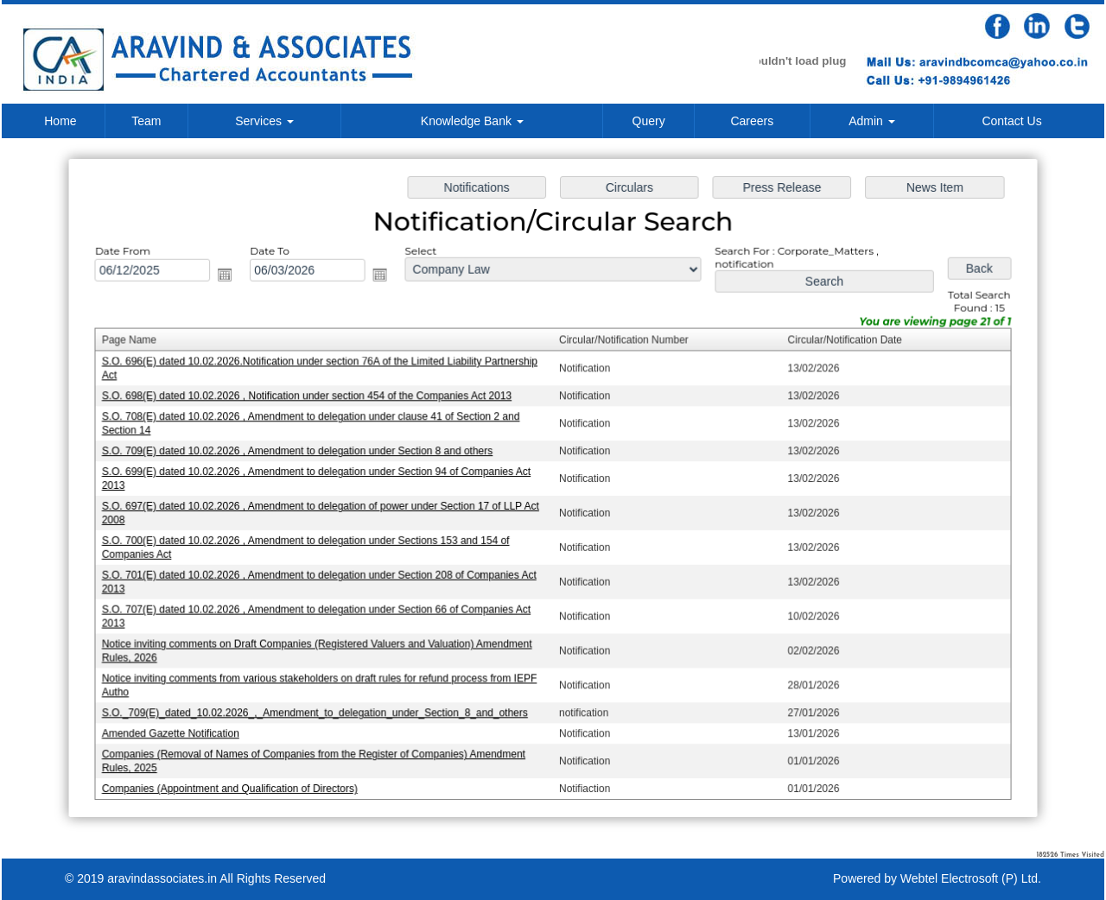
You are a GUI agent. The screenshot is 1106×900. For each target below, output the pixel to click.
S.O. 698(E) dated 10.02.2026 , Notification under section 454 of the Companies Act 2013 (311, 398)
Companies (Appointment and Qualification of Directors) (235, 783)
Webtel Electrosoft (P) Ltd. (970, 878)
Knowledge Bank (472, 121)
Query (648, 121)
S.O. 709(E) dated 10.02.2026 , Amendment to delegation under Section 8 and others (301, 452)
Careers (751, 121)
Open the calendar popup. (230, 278)
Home (60, 121)
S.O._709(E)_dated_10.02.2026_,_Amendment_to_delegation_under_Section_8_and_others (319, 709)
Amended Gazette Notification (177, 730)
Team (146, 121)
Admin (872, 121)
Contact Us (1011, 121)
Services (264, 121)
